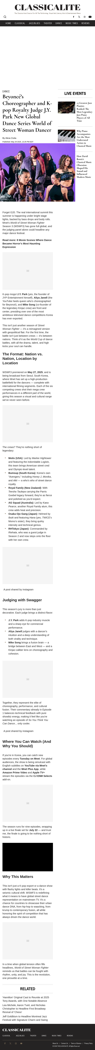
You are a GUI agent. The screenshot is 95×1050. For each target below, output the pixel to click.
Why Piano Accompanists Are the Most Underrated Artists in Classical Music (84, 138)
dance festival (16, 233)
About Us (55, 1043)
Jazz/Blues (34, 23)
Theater (48, 23)
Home (8, 23)
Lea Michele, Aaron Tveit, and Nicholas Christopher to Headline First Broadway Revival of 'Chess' (24, 1008)
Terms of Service (76, 1043)
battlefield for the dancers (16, 382)
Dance (59, 23)
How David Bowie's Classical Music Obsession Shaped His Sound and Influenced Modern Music (84, 167)
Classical (20, 23)
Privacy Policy (88, 1043)
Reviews (85, 23)
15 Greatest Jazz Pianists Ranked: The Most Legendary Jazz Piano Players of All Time (84, 112)
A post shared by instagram (18, 589)
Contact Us (64, 1043)
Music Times (72, 23)
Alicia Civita (10, 138)
